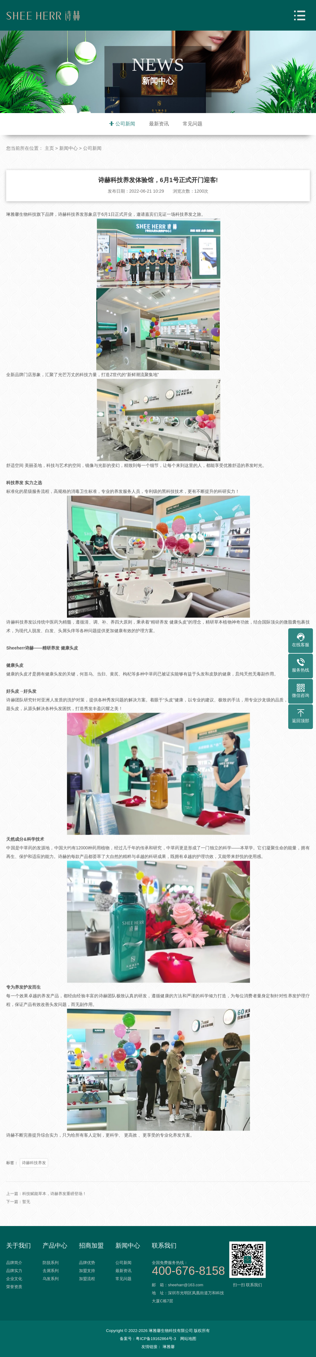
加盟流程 (87, 1278)
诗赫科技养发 (34, 1190)
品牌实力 (14, 1270)
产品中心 (55, 1245)
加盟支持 (87, 1270)
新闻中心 (68, 148)
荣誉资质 (14, 1286)
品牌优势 (87, 1262)
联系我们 (164, 1245)
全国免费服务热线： (190, 1267)
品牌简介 (14, 1262)
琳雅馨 (169, 1346)
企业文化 (14, 1278)
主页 (49, 148)
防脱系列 (51, 1262)
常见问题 (192, 123)
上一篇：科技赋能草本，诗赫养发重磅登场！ (46, 1221)
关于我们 (18, 1245)
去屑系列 (51, 1270)
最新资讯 (159, 123)
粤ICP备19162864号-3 (156, 1338)
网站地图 (188, 1338)
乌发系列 (51, 1278)
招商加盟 (91, 1245)
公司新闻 (125, 123)
